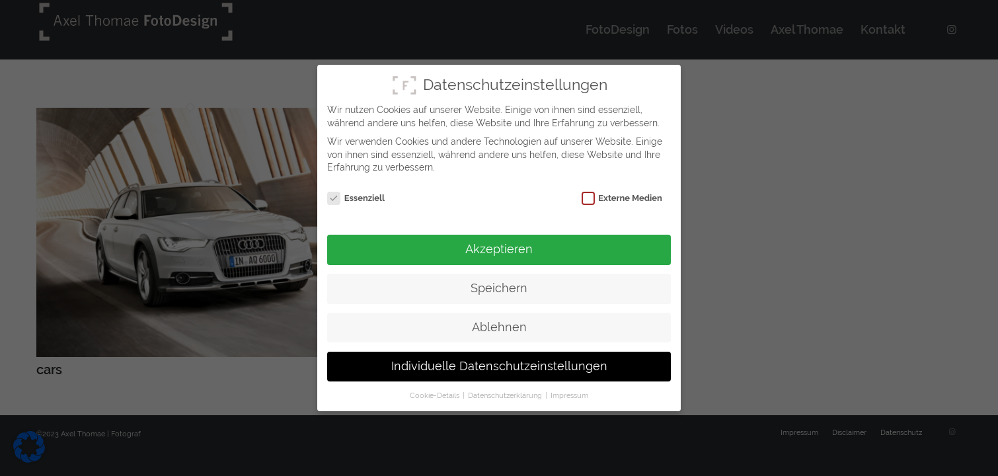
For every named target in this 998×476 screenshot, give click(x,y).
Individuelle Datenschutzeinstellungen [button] (499, 365)
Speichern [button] (499, 287)
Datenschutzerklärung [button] (506, 395)
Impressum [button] (569, 395)
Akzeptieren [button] (499, 248)
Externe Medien (622, 198)
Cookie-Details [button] (435, 395)
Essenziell (356, 198)
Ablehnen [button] (499, 326)
